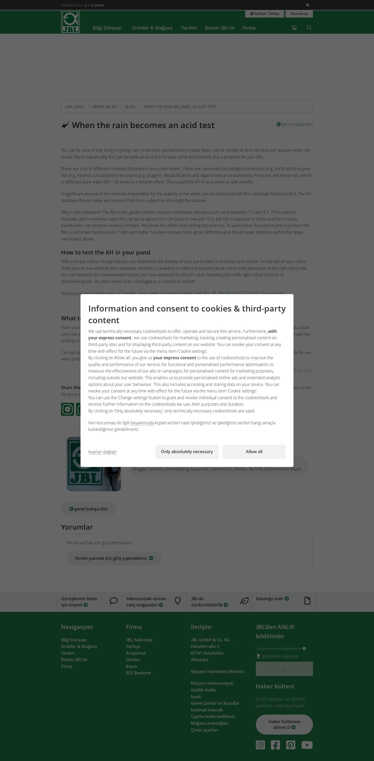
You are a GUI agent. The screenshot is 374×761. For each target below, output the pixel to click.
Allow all (254, 451)
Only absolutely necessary (187, 451)
